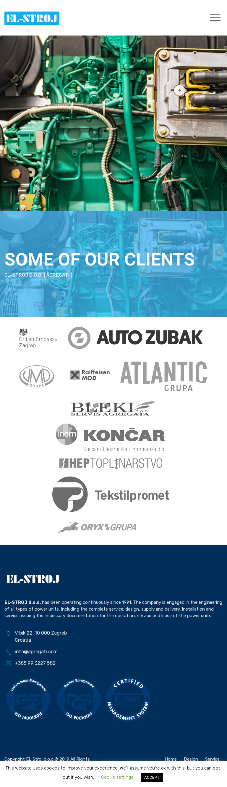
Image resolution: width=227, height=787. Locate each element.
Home (171, 759)
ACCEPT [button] (151, 777)
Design (191, 759)
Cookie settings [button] (117, 777)
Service (212, 759)
